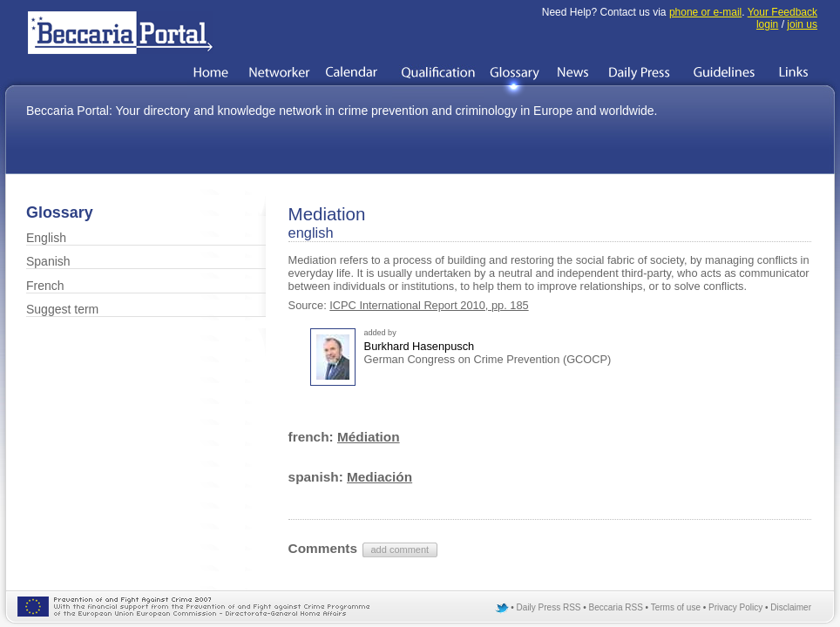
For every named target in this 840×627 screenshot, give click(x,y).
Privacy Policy (735, 607)
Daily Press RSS (549, 607)
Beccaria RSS (616, 607)
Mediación (379, 476)
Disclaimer (790, 607)
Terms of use (676, 607)
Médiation (368, 436)
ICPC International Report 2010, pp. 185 (428, 305)
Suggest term (62, 309)
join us (802, 24)
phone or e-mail (705, 12)
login (767, 24)
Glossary (59, 212)
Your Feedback (782, 12)
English (46, 238)
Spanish (48, 261)
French (45, 286)
